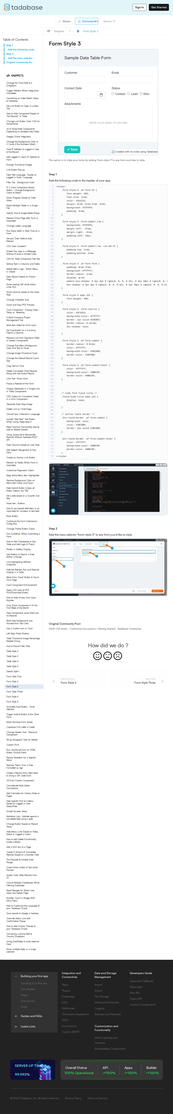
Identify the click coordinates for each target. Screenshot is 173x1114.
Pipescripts (136, 987)
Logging (99, 1008)
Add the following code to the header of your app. (22, 49)
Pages (24, 995)
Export (98, 990)
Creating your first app (34, 983)
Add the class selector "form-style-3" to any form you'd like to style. (22, 58)
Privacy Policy (73, 1098)
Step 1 (9, 45)
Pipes (65, 984)
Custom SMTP (70, 1032)
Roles (24, 1006)
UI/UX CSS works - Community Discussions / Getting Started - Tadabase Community (95, 628)
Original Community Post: (20, 62)
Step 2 (9, 54)
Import (98, 984)
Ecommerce (69, 1026)
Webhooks (68, 1008)
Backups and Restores (108, 1014)
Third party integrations (75, 1014)
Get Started (159, 7)
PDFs (65, 1020)
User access (28, 1001)
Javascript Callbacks (141, 981)
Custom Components (143, 1004)
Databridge (68, 996)
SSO (64, 1002)
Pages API (136, 998)
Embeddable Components (110, 1048)
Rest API (135, 992)
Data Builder (28, 989)
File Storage (102, 996)
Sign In (139, 7)
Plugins (66, 990)
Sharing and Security (107, 1002)
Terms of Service (97, 1098)
